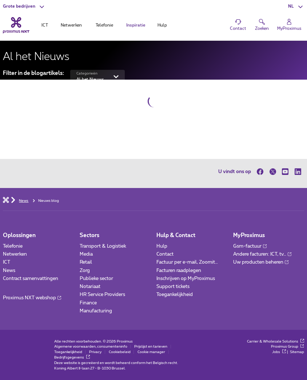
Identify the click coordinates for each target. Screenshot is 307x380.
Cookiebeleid (120, 352)
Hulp (161, 246)
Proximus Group (287, 346)
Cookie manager (151, 352)
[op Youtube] (285, 171)
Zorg (85, 270)
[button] (24, 6)
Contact (165, 254)
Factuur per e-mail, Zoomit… (187, 262)
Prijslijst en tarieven (150, 346)
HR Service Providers (102, 294)
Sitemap (297, 352)
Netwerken (15, 254)
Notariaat (90, 286)
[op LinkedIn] (297, 171)
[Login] (289, 24)
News (9, 270)
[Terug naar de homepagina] (16, 25)
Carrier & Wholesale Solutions (275, 341)
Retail (86, 262)
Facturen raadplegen (178, 270)
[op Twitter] (272, 171)
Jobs (279, 352)
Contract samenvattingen (30, 278)
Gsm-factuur (250, 246)
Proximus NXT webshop (32, 297)
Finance (88, 302)
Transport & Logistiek (103, 246)
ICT (6, 262)
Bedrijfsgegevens (72, 357)
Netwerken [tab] (71, 25)
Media (86, 254)
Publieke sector (96, 278)
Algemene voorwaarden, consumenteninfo (90, 346)
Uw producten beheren (260, 262)
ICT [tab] (44, 25)
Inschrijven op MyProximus (185, 278)
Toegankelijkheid (174, 294)
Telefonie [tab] (104, 25)
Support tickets (173, 286)
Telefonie (13, 246)
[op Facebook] (261, 171)
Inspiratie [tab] (135, 25)
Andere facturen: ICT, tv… (262, 254)
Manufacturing (96, 310)
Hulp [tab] (162, 25)
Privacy (95, 352)
